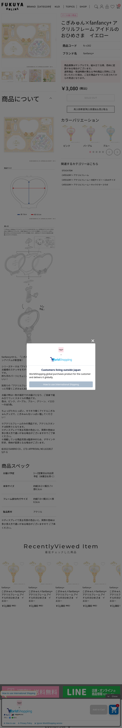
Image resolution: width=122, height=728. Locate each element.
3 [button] (97, 153)
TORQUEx (7, 724)
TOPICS (70, 6)
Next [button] (117, 152)
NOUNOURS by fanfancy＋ (17, 715)
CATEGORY (44, 6)
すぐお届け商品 (69, 15)
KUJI (57, 6)
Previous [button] (109, 152)
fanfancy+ (7, 710)
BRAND (31, 6)
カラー (48, 716)
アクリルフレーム (81, 175)
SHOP (83, 6)
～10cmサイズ (109, 179)
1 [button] (91, 153)
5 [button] (103, 153)
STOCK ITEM (67, 170)
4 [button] (100, 153)
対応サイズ (96, 179)
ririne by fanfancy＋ (13, 719)
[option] (29, 40)
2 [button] (94, 153)
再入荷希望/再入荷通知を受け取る (91, 109)
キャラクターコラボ (99, 184)
